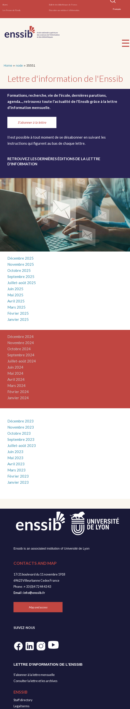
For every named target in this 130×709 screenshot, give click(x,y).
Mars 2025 (16, 307)
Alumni (4, 4)
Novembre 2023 (20, 427)
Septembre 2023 (20, 439)
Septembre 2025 (20, 276)
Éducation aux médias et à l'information (64, 10)
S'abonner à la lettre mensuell (33, 675)
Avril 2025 (16, 301)
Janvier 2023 (18, 482)
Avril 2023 (16, 464)
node (19, 65)
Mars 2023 (16, 470)
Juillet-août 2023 (21, 445)
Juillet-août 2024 (21, 361)
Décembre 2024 (20, 336)
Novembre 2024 (20, 342)
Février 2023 (18, 476)
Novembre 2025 (20, 264)
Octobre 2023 (19, 433)
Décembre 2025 (20, 258)
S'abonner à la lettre (32, 122)
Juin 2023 (15, 451)
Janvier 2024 (18, 398)
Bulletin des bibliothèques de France (63, 4)
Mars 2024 (16, 385)
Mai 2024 (15, 373)
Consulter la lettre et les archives (35, 681)
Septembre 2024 (20, 355)
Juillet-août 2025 (21, 282)
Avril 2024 (16, 379)
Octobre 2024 (19, 349)
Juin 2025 (15, 289)
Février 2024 (18, 391)
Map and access (38, 607)
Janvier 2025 (18, 319)
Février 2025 (18, 313)
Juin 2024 (15, 367)
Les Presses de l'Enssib (11, 10)
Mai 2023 (15, 458)
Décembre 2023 (20, 421)
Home (8, 65)
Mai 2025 (15, 295)
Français (117, 9)
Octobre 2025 (19, 270)
